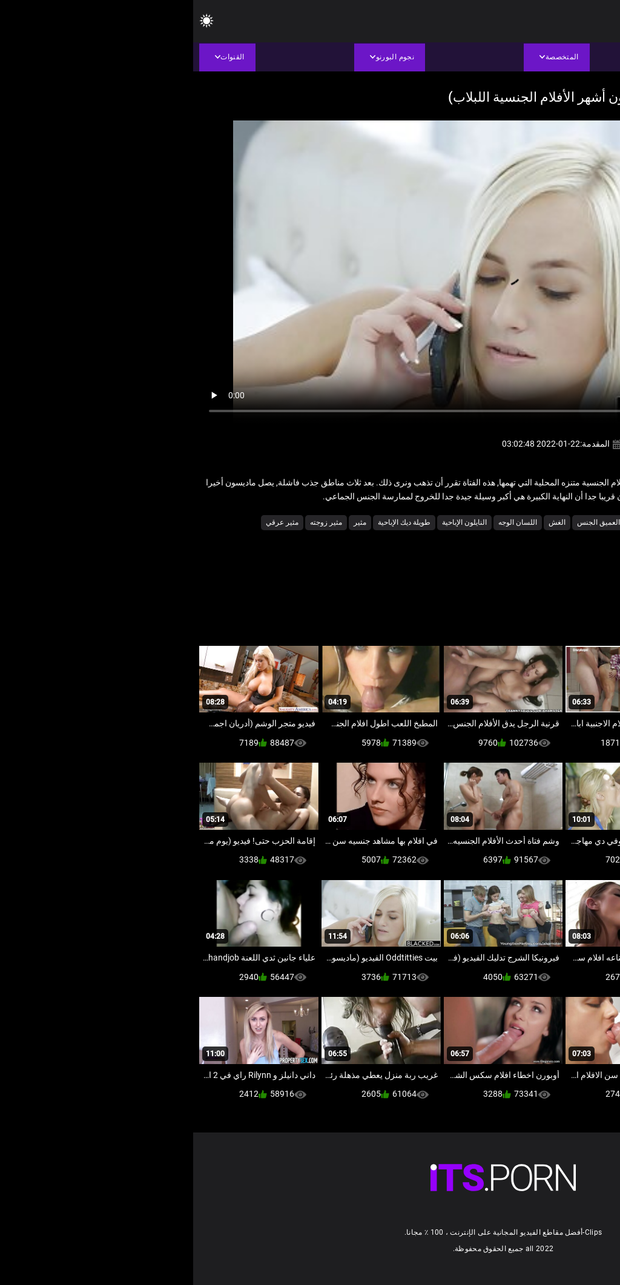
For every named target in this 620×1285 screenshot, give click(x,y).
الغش (363, 522)
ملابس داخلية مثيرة (581, 539)
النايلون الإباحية (271, 522)
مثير (166, 522)
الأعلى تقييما (476, 522)
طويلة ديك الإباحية (211, 522)
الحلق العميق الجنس (415, 522)
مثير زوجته (133, 522)
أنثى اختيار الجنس (533, 522)
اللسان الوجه (324, 522)
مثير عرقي (89, 522)
